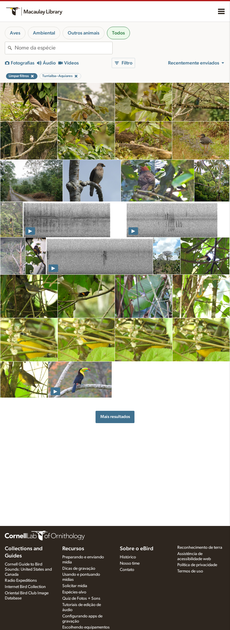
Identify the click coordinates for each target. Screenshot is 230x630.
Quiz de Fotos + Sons (81, 598)
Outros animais (83, 33)
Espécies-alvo (74, 592)
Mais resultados (115, 416)
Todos (118, 33)
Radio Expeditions (21, 580)
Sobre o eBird (136, 548)
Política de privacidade (197, 565)
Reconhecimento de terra (199, 547)
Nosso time (130, 563)
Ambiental (44, 33)
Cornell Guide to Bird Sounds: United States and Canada (28, 569)
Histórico (128, 557)
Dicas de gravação (78, 568)
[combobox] (63, 48)
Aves (15, 33)
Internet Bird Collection (25, 587)
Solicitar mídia (74, 586)
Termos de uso (190, 571)
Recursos (73, 548)
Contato (127, 570)
